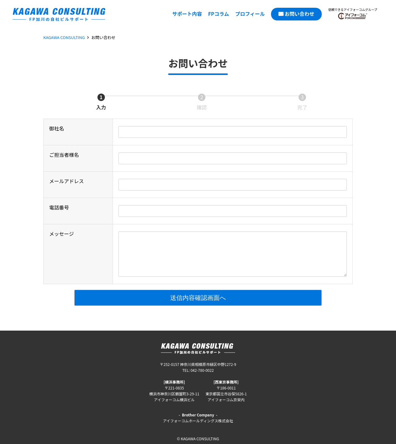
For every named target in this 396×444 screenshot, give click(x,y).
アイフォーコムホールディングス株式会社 (198, 420)
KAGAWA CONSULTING (64, 37)
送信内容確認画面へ (245, 297)
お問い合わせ (299, 13)
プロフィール (250, 13)
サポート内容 (187, 13)
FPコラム (218, 13)
